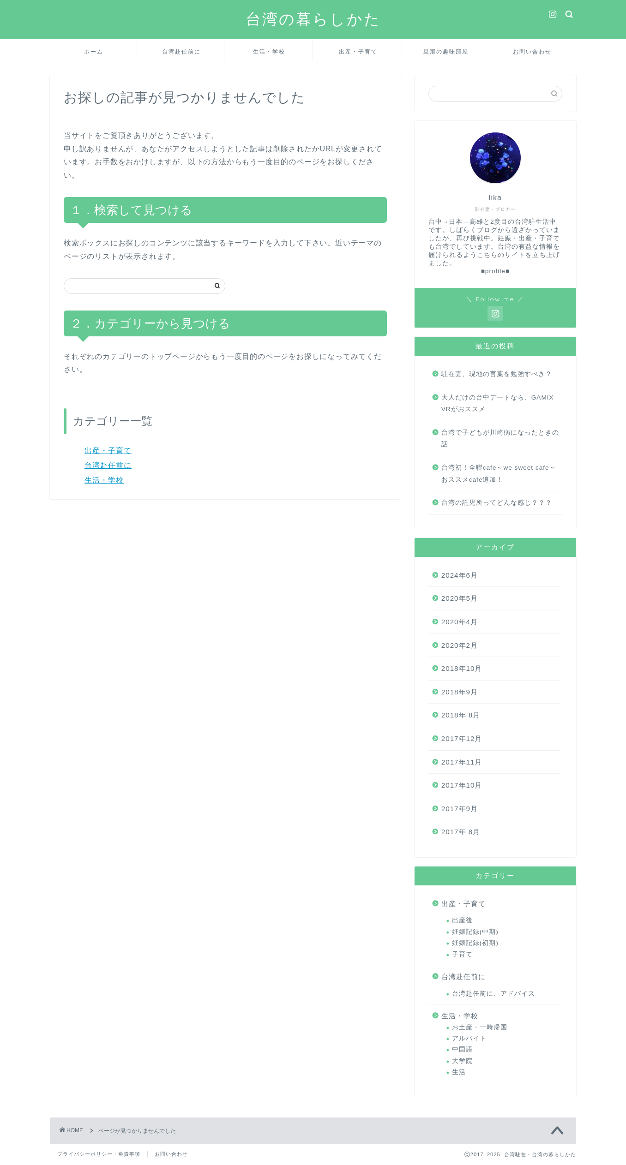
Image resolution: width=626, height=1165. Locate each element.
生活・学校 (269, 51)
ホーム (93, 51)
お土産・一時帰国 (479, 1027)
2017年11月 (461, 762)
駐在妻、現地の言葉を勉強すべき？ (496, 373)
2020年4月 (459, 622)
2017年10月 (461, 785)
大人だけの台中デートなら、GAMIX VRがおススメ (497, 403)
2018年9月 (459, 692)
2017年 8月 (460, 832)
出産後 (462, 920)
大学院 (462, 1060)
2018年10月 (461, 668)
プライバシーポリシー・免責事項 (98, 1154)
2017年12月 (461, 738)
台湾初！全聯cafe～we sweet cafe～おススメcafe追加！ (498, 473)
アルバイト (469, 1038)
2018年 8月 (460, 715)
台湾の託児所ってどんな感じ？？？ (496, 502)
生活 (459, 1072)
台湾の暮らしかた (313, 18)
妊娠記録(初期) (475, 942)
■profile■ (495, 271)
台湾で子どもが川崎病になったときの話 (500, 438)
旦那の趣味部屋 (446, 51)
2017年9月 (459, 809)
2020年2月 (459, 645)
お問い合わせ (532, 51)
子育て (462, 954)
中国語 (462, 1049)
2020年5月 (459, 598)
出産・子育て (358, 51)
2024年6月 (459, 575)
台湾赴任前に (181, 51)
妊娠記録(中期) (475, 931)
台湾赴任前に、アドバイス (493, 993)
